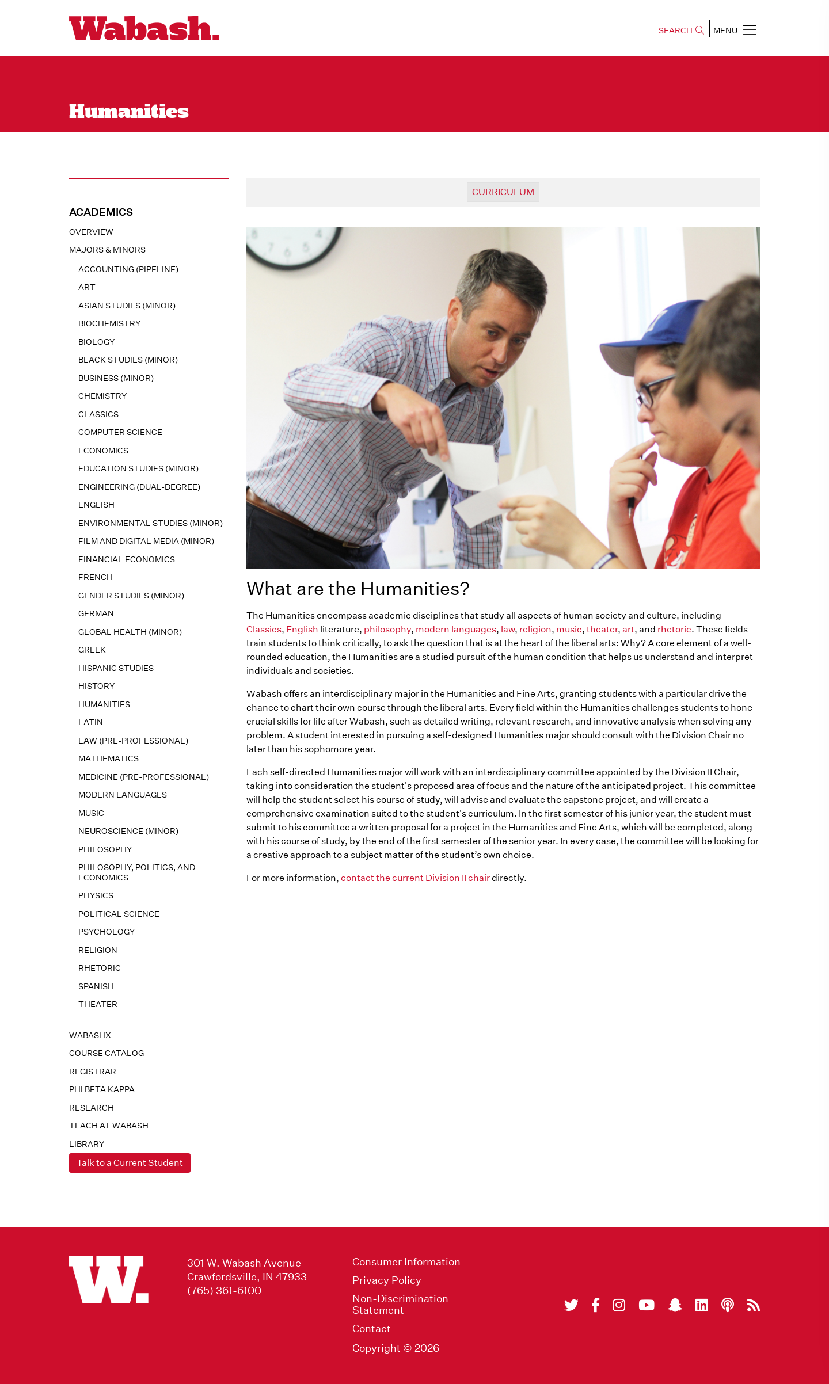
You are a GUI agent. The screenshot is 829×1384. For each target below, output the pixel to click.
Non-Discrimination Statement (400, 1304)
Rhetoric (99, 968)
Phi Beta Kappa (102, 1089)
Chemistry (102, 396)
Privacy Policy (386, 1280)
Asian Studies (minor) (127, 305)
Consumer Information (406, 1262)
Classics (98, 414)
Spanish (96, 986)
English (96, 505)
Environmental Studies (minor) (150, 523)
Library (86, 1144)
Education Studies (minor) (138, 468)
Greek (92, 650)
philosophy (387, 629)
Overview (91, 232)
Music (91, 813)
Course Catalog (106, 1053)
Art (87, 287)
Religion (97, 950)
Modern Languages (122, 795)
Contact (371, 1329)
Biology (96, 342)
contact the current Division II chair (415, 877)
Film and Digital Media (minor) (146, 541)
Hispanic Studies (116, 668)
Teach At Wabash (109, 1125)
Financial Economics (126, 559)
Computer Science (120, 432)
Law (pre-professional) (133, 740)
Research (91, 1108)
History (96, 686)
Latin (90, 722)
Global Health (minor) (130, 632)
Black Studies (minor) (128, 359)
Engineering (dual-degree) (139, 487)
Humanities (104, 704)
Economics (103, 450)
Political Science (118, 914)
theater (602, 629)
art (628, 629)
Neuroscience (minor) (128, 831)
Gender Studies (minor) (131, 595)
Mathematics (108, 758)
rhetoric (674, 629)
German (96, 613)
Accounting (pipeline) (128, 269)
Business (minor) (116, 378)
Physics (95, 895)
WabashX (90, 1035)
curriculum (503, 191)
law (508, 629)
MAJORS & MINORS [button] (107, 250)
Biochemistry (109, 323)
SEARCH (681, 30)
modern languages (456, 629)
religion (535, 629)
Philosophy (105, 849)
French (95, 577)
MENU (734, 29)
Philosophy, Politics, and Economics (136, 872)
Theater (97, 1004)
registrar (92, 1071)
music (569, 629)
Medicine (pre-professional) (143, 777)
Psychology (106, 932)
